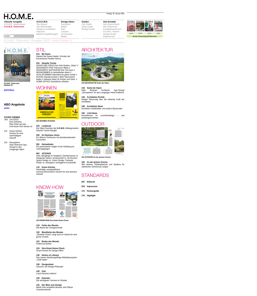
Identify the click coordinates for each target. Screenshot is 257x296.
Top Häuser (41, 24)
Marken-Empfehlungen (47, 34)
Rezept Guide (88, 29)
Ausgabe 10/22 (40, 40)
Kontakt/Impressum (112, 29)
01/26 (140, 33)
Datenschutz (109, 36)
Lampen (65, 31)
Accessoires (66, 34)
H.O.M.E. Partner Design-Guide (111, 32)
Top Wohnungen (44, 26)
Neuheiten (66, 24)
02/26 (131, 33)
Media (64, 36)
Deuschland (143, 36)
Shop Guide (87, 26)
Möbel (64, 26)
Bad (63, 29)
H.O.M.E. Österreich (14, 26)
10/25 (158, 33)
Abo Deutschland (111, 24)
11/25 (149, 33)
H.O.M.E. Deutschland (14, 24)
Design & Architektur (46, 29)
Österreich (152, 36)
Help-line (40, 31)
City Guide (87, 24)
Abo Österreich (110, 26)
